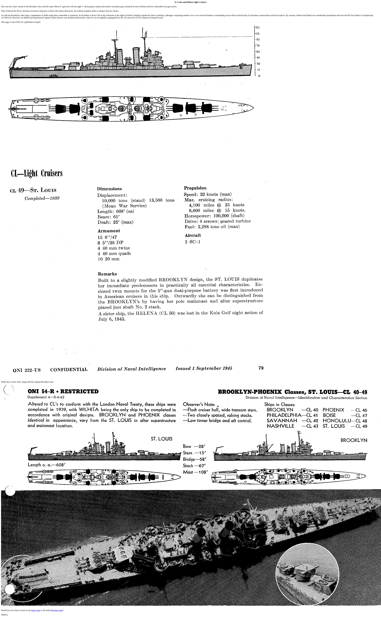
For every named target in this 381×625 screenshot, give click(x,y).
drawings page (57, 610)
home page (35, 610)
